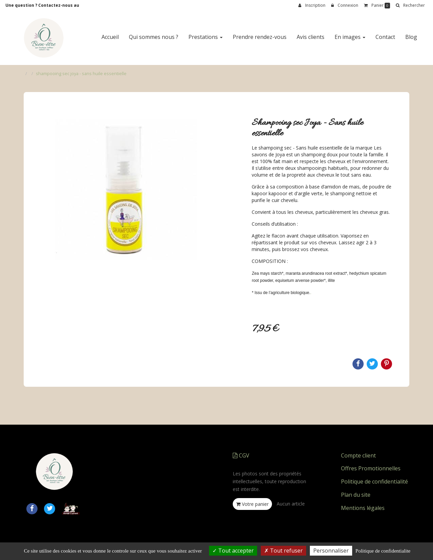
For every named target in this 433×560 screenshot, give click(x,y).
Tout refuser (283, 550)
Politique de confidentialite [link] (383, 551)
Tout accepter (233, 550)
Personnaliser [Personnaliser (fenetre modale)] (331, 550)
